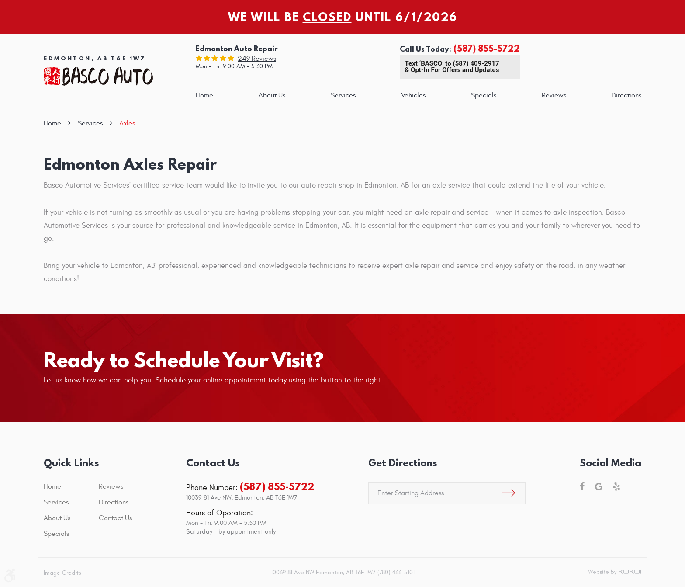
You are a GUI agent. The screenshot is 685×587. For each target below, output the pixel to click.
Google (598, 486)
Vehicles (413, 95)
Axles (127, 123)
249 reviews (257, 58)
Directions (626, 95)
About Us (272, 95)
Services (343, 95)
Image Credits (62, 573)
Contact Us (115, 518)
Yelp (616, 486)
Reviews (554, 95)
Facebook (582, 486)
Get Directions (402, 462)
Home (204, 95)
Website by (614, 572)
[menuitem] (204, 95)
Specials (483, 95)
